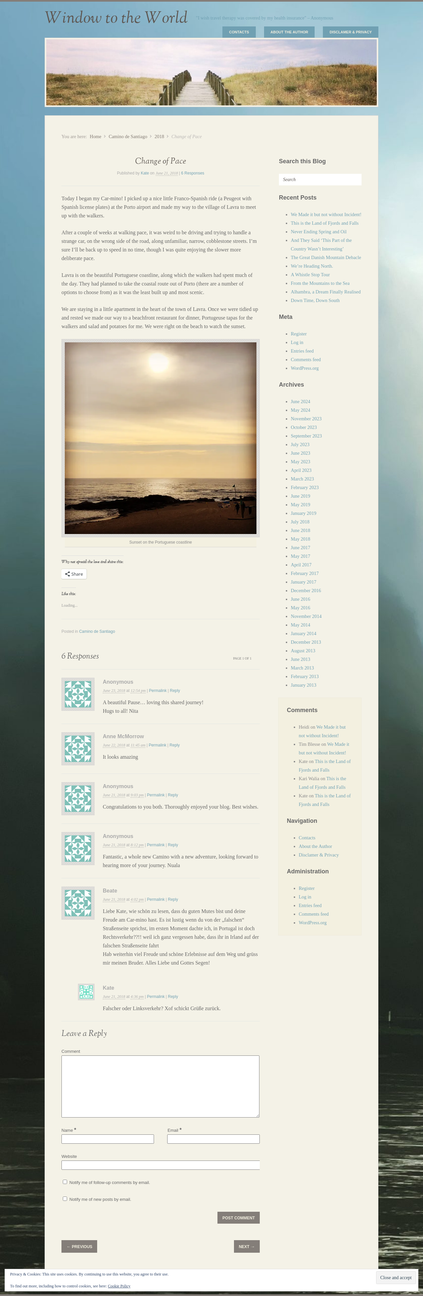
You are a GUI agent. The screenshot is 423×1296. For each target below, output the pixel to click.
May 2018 (300, 539)
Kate (145, 173)
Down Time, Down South (315, 300)
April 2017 (301, 564)
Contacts (239, 32)
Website (69, 1156)
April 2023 (301, 470)
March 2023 (302, 478)
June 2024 (300, 401)
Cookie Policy (119, 1286)
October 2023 (304, 427)
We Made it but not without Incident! (326, 214)
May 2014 (300, 625)
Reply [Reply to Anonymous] (175, 690)
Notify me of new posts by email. (100, 1199)
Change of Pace (160, 161)
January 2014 (303, 633)
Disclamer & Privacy (350, 32)
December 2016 (306, 590)
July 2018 (300, 521)
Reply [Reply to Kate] (173, 996)
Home (95, 136)
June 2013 (300, 659)
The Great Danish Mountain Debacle (326, 257)
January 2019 (303, 513)
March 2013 (302, 667)
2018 (159, 136)
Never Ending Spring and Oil (319, 231)
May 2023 (300, 461)
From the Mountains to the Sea (320, 283)
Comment (70, 1051)
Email (174, 1130)
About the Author (289, 32)
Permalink (158, 690)
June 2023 (300, 453)
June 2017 (300, 547)
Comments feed (306, 359)
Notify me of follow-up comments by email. (109, 1182)
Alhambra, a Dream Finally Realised (326, 291)
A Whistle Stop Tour (310, 274)
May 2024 (300, 410)
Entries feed (302, 351)
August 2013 (303, 650)
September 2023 (306, 435)
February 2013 (305, 676)
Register (299, 333)
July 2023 (300, 444)
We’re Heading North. (312, 266)
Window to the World (116, 18)
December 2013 (306, 642)
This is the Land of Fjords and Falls (325, 223)
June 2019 (300, 496)
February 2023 (305, 487)
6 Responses (192, 173)
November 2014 (306, 616)
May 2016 (300, 607)
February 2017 (305, 573)
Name (68, 1130)
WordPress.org (305, 368)
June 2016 (300, 599)
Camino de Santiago (128, 136)
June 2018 (300, 530)
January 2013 (303, 685)
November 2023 (306, 418)
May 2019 (300, 504)
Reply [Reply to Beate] (173, 899)
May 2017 (300, 556)
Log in (297, 342)
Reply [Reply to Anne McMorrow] (175, 745)
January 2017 (303, 582)
